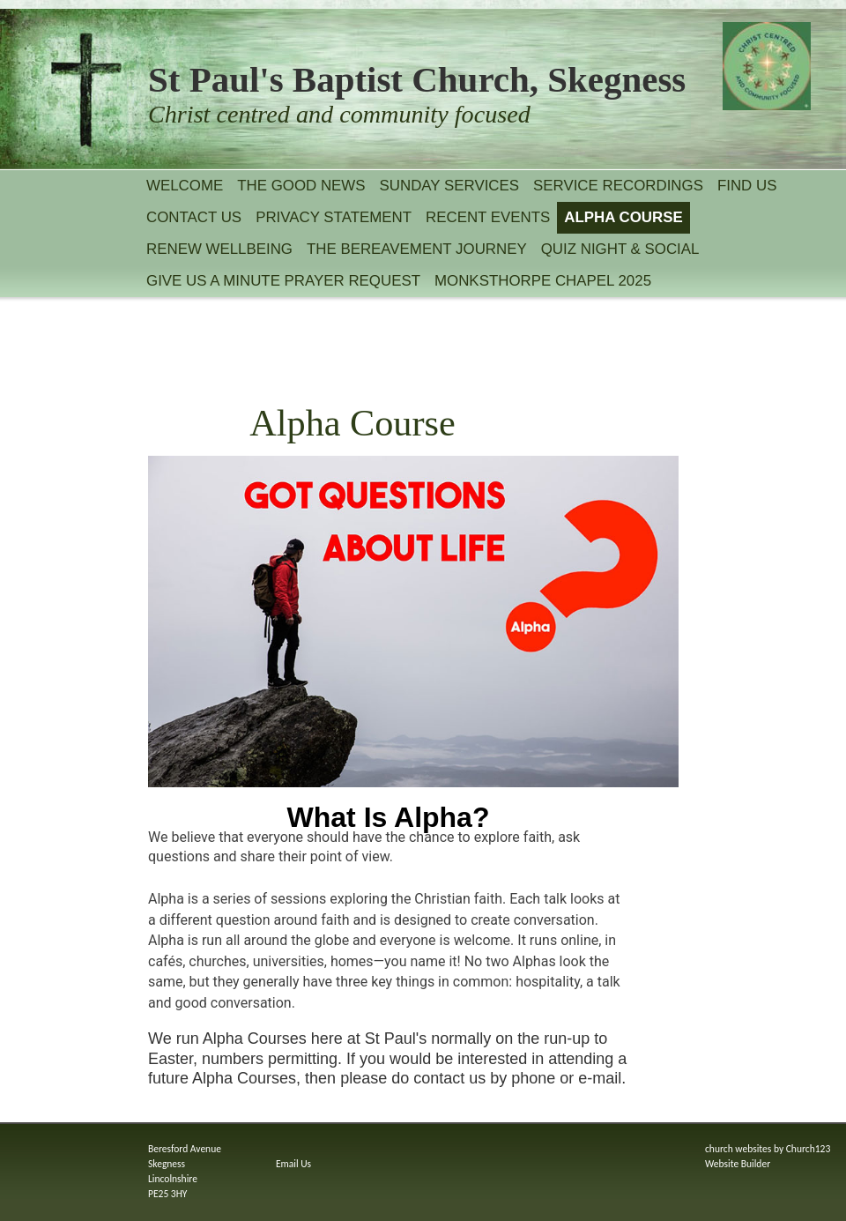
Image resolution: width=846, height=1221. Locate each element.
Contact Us (193, 217)
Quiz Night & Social (620, 249)
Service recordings (618, 185)
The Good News (301, 185)
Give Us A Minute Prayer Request (283, 280)
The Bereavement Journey (417, 249)
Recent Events (488, 217)
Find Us (747, 185)
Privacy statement (334, 217)
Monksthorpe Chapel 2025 (542, 280)
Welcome (184, 185)
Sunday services (450, 185)
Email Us (293, 1164)
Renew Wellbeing (219, 249)
